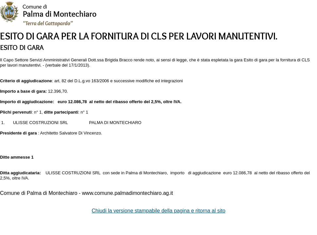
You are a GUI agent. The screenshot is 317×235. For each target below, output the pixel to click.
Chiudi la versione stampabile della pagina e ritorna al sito (158, 210)
